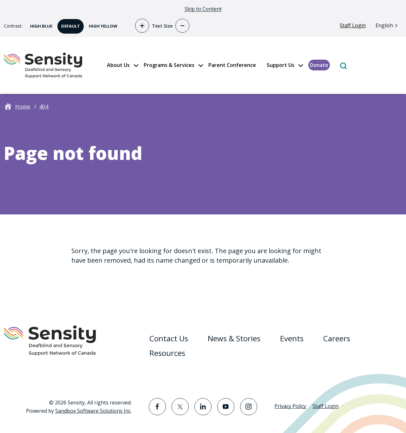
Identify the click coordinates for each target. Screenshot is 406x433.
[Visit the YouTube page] (225, 406)
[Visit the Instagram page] (248, 406)
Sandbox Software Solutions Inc (93, 410)
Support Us (280, 65)
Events (292, 338)
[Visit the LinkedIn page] (203, 406)
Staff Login (353, 25)
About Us (118, 65)
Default (68, 24)
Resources (167, 353)
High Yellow (101, 24)
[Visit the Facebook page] (157, 406)
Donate (319, 65)
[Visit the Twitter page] (180, 406)
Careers (336, 338)
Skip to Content (203, 8)
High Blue (39, 24)
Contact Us (168, 338)
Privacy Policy (290, 406)
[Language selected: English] (388, 25)
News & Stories (234, 338)
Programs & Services (169, 65)
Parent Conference (232, 65)
